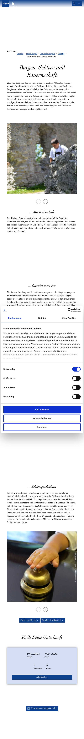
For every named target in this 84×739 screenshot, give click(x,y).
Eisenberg (61, 54)
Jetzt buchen (42, 677)
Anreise (29, 657)
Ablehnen (42, 427)
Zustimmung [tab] (14, 318)
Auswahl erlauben (42, 418)
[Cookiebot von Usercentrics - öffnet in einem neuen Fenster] (68, 310)
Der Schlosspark (31, 54)
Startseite (20, 54)
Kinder (48, 669)
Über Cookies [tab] (69, 318)
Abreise (46, 657)
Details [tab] (42, 318)
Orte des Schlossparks (47, 54)
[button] (29, 620)
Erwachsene (37, 669)
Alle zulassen (42, 409)
